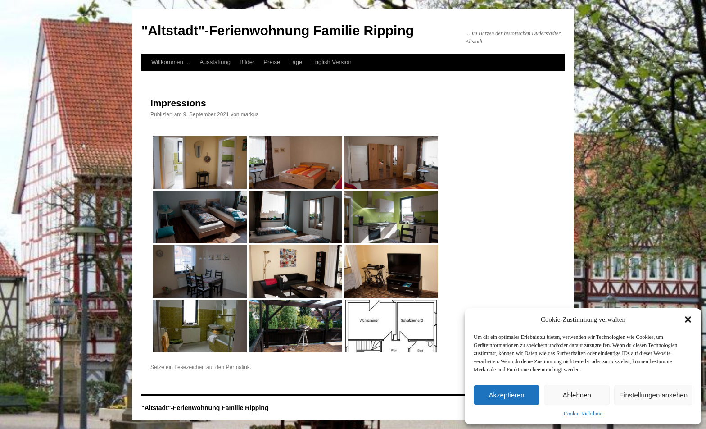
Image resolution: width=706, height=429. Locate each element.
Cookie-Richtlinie (583, 414)
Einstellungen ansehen (653, 395)
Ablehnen (576, 395)
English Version (331, 62)
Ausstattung (215, 62)
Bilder (247, 62)
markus (249, 114)
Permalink (237, 367)
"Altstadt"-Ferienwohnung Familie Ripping (277, 30)
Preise (271, 62)
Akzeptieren (506, 395)
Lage (295, 62)
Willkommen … (170, 62)
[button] (687, 319)
